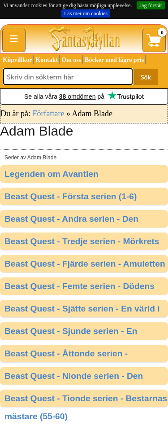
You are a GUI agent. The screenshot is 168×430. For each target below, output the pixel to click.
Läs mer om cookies (86, 13)
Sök (146, 77)
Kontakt (46, 60)
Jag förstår (150, 5)
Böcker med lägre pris (114, 60)
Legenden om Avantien (51, 174)
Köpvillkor (17, 60)
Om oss (71, 60)
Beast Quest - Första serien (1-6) (70, 196)
